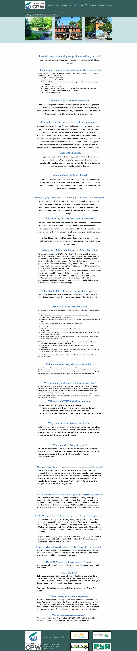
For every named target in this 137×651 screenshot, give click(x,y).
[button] (53, 5)
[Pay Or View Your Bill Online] (41, 15)
